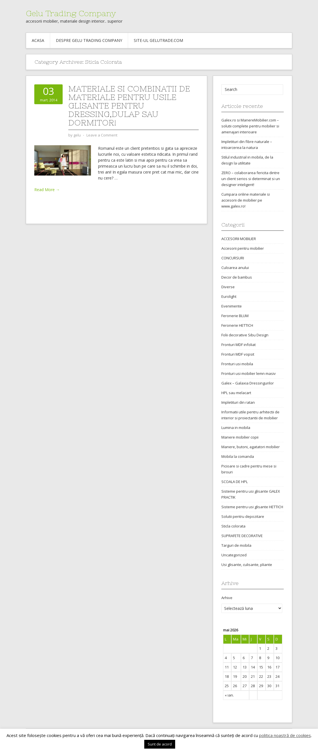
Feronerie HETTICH (237, 325)
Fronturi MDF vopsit (237, 354)
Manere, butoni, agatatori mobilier (250, 446)
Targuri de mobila (236, 545)
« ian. (229, 695)
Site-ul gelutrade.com (158, 40)
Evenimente (231, 306)
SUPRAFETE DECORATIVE (242, 535)
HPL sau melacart (236, 392)
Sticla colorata (233, 526)
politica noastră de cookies (285, 735)
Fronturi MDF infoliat (238, 344)
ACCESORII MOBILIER (238, 238)
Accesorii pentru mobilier (242, 248)
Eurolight (228, 296)
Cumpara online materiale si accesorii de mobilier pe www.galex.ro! (245, 200)
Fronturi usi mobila (237, 363)
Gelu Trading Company (71, 13)
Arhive (226, 597)
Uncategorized (234, 554)
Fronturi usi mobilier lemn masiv (248, 373)
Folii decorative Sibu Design (244, 334)
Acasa (38, 40)
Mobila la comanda (237, 456)
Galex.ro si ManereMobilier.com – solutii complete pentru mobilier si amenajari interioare (250, 126)
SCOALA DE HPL (234, 481)
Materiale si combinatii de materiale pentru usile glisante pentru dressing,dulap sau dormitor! (129, 105)
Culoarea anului (235, 267)
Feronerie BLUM (235, 315)
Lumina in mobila (235, 427)
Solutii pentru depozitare (242, 516)
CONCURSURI (232, 257)
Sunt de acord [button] (160, 744)
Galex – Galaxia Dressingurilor (247, 383)
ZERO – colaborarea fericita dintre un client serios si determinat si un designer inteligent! (250, 178)
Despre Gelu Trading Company (89, 40)
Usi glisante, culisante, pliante (246, 564)
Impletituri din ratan (238, 402)
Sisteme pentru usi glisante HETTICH (252, 506)
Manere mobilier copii (239, 437)
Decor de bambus (236, 277)
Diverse (228, 286)
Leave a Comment (101, 135)
